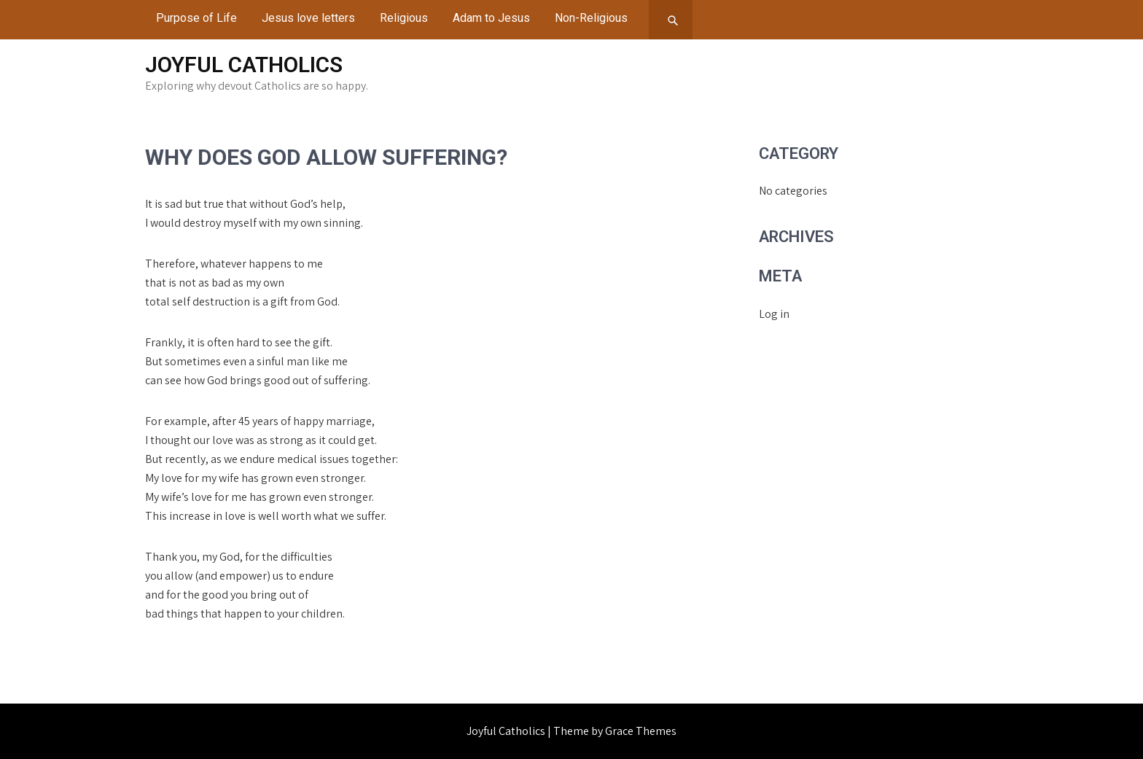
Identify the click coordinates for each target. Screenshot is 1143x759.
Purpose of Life (196, 18)
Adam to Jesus (491, 18)
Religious (404, 18)
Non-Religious (591, 18)
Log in (774, 314)
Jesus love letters (308, 18)
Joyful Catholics (244, 64)
